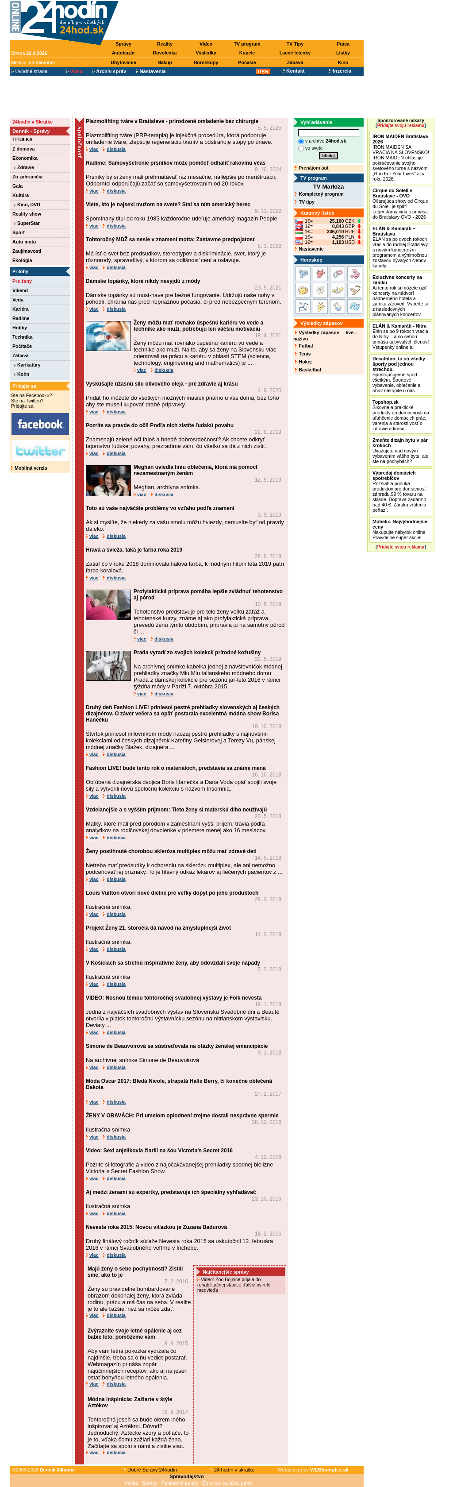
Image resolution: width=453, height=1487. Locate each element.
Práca (343, 43)
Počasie (247, 62)
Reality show (26, 213)
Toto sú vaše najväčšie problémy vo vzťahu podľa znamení (160, 508)
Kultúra (20, 195)
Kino (343, 62)
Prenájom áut (311, 167)
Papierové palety (179, 1483)
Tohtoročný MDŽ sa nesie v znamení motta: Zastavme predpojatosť (170, 239)
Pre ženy (22, 281)
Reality (165, 43)
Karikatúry (27, 364)
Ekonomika (25, 158)
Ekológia (22, 260)
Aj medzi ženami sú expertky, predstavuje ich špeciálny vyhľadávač (171, 1192)
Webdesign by (313, 1469)
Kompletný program (319, 194)
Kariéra (20, 309)
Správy (123, 43)
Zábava (295, 62)
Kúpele (247, 52)
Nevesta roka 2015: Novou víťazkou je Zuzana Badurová (156, 1227)
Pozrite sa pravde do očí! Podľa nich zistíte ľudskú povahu (160, 425)
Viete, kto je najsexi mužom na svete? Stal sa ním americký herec (168, 204)
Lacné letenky (295, 52)
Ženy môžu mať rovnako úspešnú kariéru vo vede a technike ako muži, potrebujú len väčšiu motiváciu (198, 326)
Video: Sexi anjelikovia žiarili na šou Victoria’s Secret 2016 (159, 1150)
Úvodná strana (29, 71)
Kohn (21, 374)
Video (206, 43)
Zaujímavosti (26, 251)
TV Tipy (295, 43)
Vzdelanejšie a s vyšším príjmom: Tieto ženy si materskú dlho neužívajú (176, 810)
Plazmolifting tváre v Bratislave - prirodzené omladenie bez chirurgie (172, 121)
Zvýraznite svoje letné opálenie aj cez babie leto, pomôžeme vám (135, 1334)
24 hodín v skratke (233, 1469)
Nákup (164, 62)
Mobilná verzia (29, 468)
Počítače (22, 346)
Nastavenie (309, 248)
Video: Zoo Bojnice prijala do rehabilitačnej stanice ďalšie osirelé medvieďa (233, 1285)
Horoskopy (206, 62)
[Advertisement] (243, 21)
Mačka (130, 1483)
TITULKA (22, 139)
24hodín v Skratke (32, 121)
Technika (22, 337)
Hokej (303, 361)
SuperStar (27, 223)
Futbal (304, 345)
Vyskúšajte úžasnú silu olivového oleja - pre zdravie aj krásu (162, 384)
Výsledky (206, 52)
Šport (18, 232)
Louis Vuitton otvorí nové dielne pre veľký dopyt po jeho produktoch (172, 893)
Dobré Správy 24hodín (150, 1469)
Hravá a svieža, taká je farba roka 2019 (134, 550)
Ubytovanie (123, 62)
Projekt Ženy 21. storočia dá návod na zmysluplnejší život (158, 928)
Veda (17, 299)
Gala (17, 186)
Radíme (21, 318)
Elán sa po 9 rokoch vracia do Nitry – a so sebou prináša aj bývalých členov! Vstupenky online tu (400, 336)
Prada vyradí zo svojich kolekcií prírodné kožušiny (197, 652)
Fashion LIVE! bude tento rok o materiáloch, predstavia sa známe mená (176, 768)
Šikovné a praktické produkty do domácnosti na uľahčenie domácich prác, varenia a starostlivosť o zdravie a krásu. (400, 415)
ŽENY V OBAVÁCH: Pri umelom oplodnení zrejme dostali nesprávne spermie (182, 1115)
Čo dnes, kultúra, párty (227, 1483)
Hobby (19, 327)
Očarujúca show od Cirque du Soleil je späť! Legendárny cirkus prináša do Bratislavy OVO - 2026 (400, 204)
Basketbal (308, 369)
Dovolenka (165, 52)
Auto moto (24, 241)
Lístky (343, 52)
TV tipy (304, 202)
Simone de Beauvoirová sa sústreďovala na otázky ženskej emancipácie (177, 1046)
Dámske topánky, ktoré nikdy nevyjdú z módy (143, 281)
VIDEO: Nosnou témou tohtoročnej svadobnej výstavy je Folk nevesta (173, 998)
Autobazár (123, 52)
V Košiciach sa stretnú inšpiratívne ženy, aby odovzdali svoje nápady (173, 963)
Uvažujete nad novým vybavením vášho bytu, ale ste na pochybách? (400, 450)
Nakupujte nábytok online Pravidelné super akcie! (399, 529)
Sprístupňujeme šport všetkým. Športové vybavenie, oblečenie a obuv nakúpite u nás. (398, 374)
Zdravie (24, 167)
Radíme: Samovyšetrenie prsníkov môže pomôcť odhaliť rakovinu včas (175, 163)
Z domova (23, 148)
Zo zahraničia (27, 176)
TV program (247, 43)
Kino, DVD (27, 204)
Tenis (303, 353)
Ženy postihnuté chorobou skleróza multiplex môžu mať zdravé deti (171, 851)
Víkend (20, 290)
